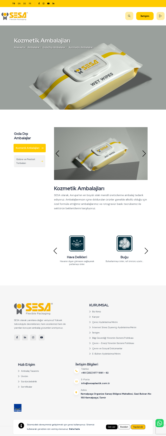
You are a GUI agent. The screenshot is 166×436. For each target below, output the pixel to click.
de (24, 3)
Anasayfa (19, 47)
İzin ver (111, 426)
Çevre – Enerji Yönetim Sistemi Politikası (111, 343)
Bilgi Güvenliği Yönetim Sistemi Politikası (111, 337)
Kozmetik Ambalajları (81, 47)
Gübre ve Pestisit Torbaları (29, 161)
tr (13, 3)
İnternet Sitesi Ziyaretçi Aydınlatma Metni (112, 327)
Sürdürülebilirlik (27, 381)
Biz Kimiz (95, 311)
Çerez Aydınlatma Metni (103, 322)
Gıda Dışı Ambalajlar (54, 47)
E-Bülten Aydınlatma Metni (104, 353)
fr (30, 3)
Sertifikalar (25, 386)
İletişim (145, 16)
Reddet (124, 426)
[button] (57, 153)
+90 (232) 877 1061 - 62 (95, 372)
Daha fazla (74, 429)
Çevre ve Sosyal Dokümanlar (105, 348)
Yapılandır (138, 426)
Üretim (23, 376)
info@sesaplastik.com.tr (95, 383)
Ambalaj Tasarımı (28, 371)
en (19, 3)
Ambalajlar (34, 47)
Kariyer (94, 316)
